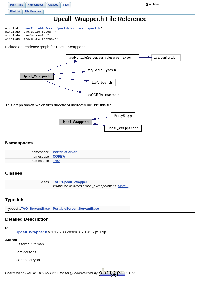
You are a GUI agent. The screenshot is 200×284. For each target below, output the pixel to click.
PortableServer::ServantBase (76, 211)
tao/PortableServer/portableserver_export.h (61, 28)
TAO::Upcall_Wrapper (70, 184)
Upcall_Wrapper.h (31, 234)
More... (123, 188)
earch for (152, 4)
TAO (56, 163)
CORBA (59, 158)
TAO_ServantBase (35, 211)
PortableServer (65, 154)
